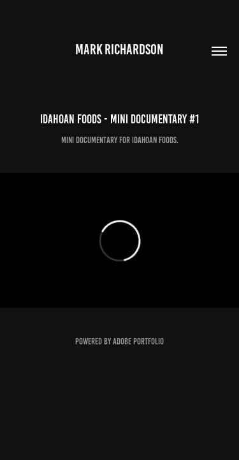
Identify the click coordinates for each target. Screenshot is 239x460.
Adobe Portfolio (138, 341)
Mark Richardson (119, 49)
